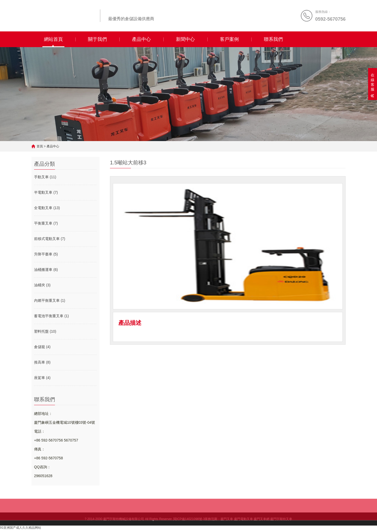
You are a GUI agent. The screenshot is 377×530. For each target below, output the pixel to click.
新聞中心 (185, 39)
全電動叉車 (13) (47, 208)
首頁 (40, 146)
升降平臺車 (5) (46, 254)
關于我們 (97, 39)
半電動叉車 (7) (46, 192)
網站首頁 (53, 39)
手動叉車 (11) (45, 177)
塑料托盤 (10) (45, 331)
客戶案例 (229, 39)
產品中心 (141, 39)
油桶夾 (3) (42, 285)
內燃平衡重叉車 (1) (49, 300)
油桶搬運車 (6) (46, 269)
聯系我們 (273, 39)
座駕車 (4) (42, 378)
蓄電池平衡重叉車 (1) (51, 316)
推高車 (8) (42, 362)
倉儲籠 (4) (42, 347)
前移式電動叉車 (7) (49, 239)
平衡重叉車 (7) (46, 223)
